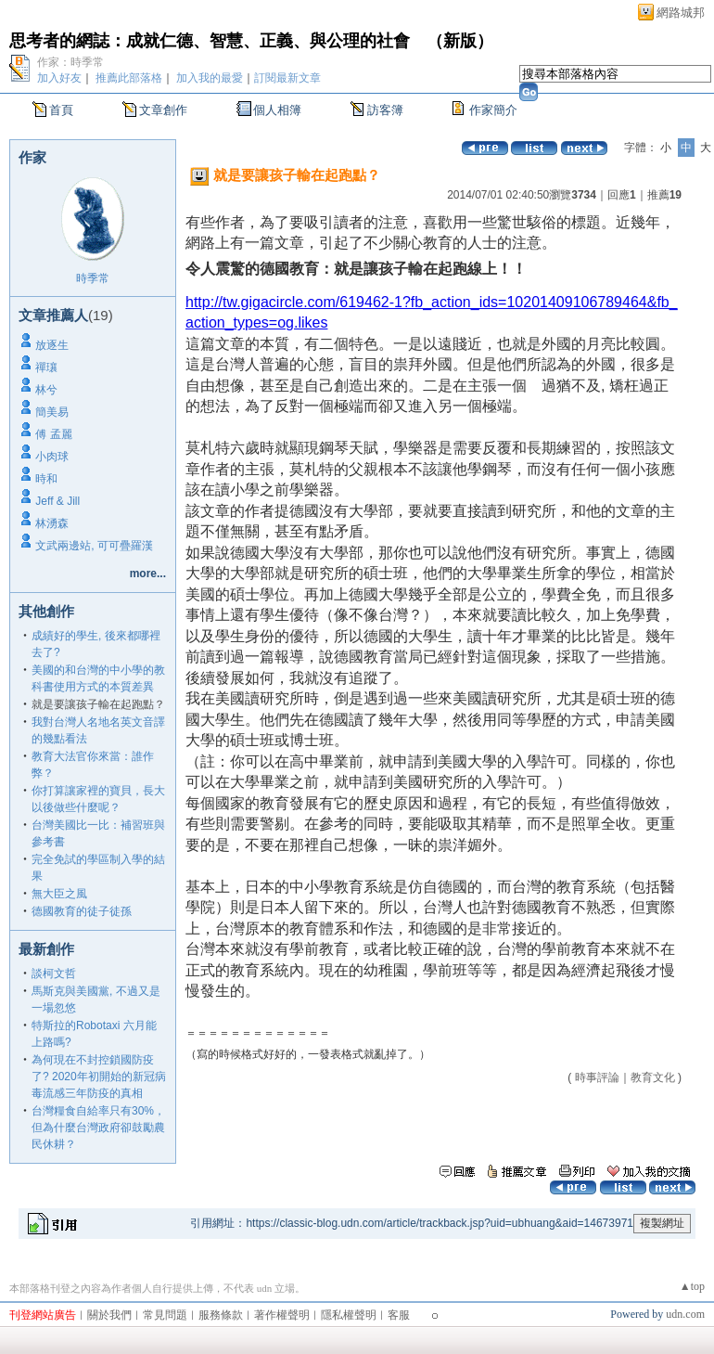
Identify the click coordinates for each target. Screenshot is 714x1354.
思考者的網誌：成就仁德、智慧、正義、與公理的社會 (209, 41)
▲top (692, 1286)
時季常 (92, 278)
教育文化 (653, 1077)
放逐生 (52, 345)
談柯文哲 (54, 973)
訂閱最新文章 (287, 77)
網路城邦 (681, 12)
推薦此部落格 (129, 77)
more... (148, 573)
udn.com (685, 1314)
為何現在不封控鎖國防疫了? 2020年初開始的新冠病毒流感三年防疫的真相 (99, 1076)
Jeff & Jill (57, 501)
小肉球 (52, 456)
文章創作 (163, 110)
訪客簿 (385, 110)
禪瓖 (46, 367)
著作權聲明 (282, 1315)
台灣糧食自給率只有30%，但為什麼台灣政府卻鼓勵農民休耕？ (98, 1127)
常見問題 (165, 1315)
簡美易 (52, 412)
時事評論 (597, 1077)
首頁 (61, 110)
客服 (399, 1315)
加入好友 (59, 77)
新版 (460, 41)
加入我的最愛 (209, 77)
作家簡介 (493, 110)
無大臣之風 (59, 893)
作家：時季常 (70, 62)
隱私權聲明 (348, 1315)
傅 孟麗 (53, 434)
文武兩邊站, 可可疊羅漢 (94, 545)
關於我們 (109, 1315)
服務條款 (220, 1315)
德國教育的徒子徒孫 (82, 911)
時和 (46, 478)
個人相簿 (277, 110)
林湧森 (52, 523)
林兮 (46, 389)
